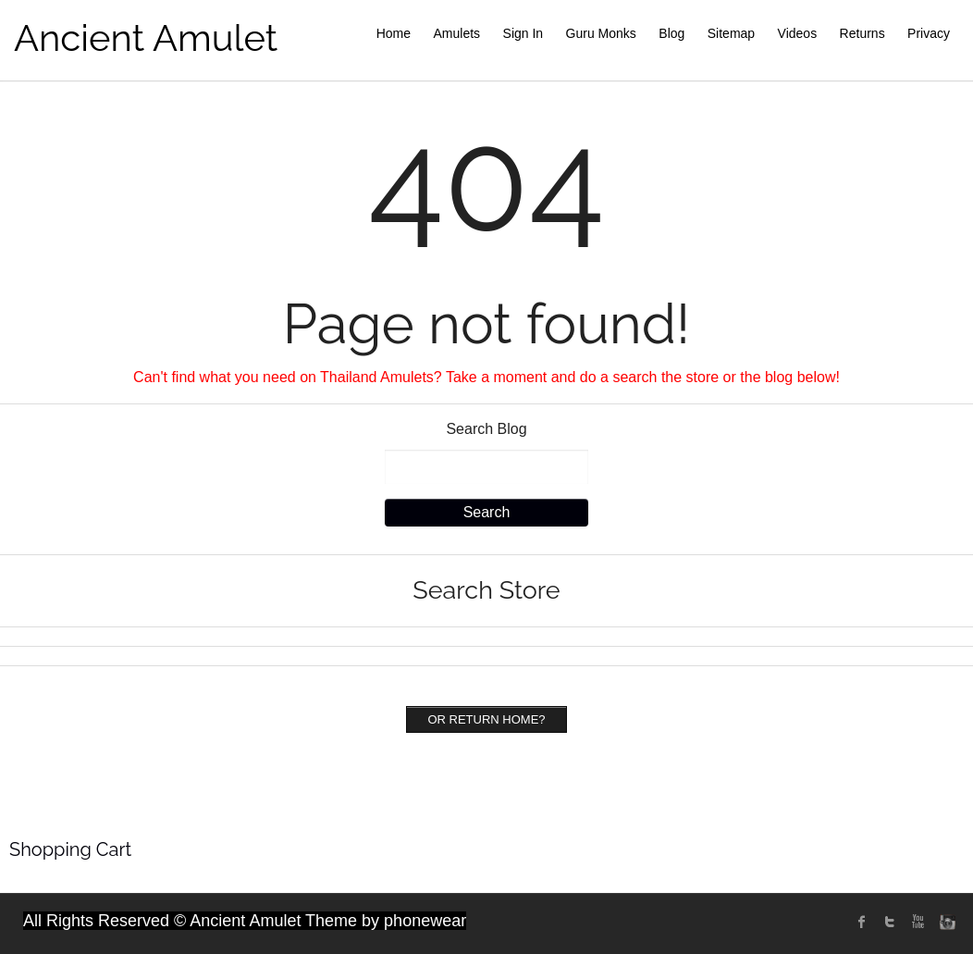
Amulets (457, 33)
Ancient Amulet (145, 37)
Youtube (917, 921)
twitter (890, 921)
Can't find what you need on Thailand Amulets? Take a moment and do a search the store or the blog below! (486, 377)
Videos (798, 33)
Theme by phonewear (385, 920)
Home (393, 33)
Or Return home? (486, 719)
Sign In (523, 33)
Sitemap (731, 33)
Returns (862, 33)
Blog (671, 33)
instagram (945, 921)
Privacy (928, 33)
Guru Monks (601, 33)
